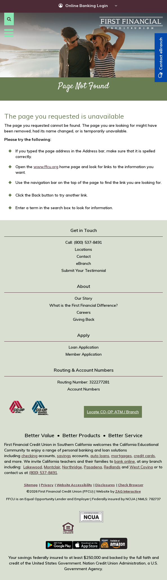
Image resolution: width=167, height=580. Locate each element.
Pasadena (93, 467)
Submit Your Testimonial (83, 270)
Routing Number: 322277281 (83, 382)
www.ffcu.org (46, 166)
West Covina (141, 467)
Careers (84, 312)
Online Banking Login (86, 5)
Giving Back (83, 319)
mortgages (121, 455)
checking (29, 455)
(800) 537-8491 (43, 472)
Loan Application (84, 347)
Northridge (72, 467)
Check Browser (130, 485)
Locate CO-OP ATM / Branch (113, 411)
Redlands (112, 467)
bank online (124, 461)
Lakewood (32, 467)
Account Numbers (83, 389)
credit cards (144, 455)
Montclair (52, 467)
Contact (84, 256)
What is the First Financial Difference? (83, 305)
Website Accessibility (74, 485)
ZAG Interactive (128, 491)
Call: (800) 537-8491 (83, 242)
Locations (83, 249)
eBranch (83, 263)
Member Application (84, 354)
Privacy (47, 485)
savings (64, 455)
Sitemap (31, 485)
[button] (9, 19)
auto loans (99, 455)
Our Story (83, 298)
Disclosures (105, 485)
